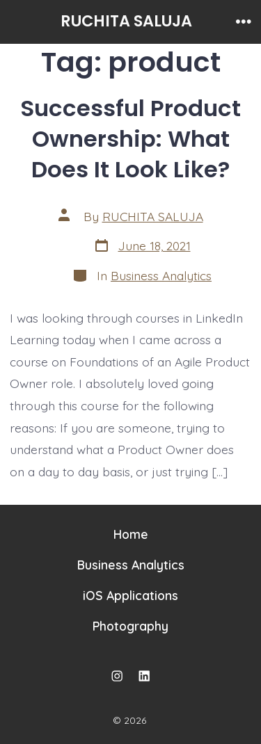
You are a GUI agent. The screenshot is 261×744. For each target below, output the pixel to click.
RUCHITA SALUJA (152, 216)
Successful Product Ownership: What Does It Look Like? (130, 138)
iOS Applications (130, 595)
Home (130, 534)
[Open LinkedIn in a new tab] (144, 676)
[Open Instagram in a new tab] (117, 676)
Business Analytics (161, 275)
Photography (130, 625)
